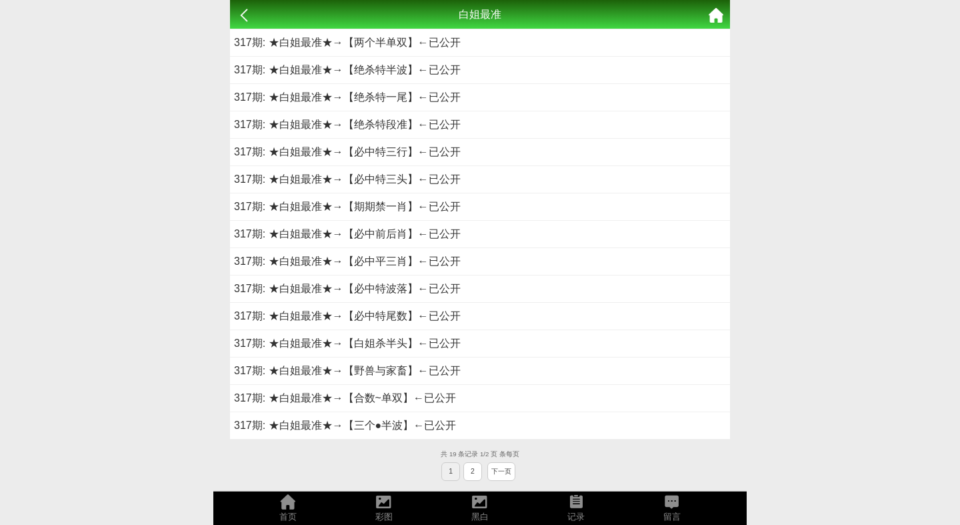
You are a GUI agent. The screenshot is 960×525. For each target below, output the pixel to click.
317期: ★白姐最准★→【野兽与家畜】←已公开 (347, 370)
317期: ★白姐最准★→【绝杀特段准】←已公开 (347, 124)
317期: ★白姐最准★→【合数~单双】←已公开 (345, 398)
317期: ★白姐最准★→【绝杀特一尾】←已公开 (347, 97)
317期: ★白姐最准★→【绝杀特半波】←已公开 (347, 69)
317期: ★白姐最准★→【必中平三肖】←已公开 (347, 261)
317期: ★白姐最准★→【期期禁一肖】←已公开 (347, 206)
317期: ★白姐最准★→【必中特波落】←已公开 (347, 288)
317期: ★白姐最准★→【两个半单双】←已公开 (347, 42)
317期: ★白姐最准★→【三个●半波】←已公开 (345, 425)
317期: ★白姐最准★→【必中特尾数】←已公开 (347, 316)
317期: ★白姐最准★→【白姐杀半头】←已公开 (347, 343)
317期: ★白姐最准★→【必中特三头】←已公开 (347, 179)
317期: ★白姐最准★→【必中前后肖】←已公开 (347, 233)
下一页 (501, 471)
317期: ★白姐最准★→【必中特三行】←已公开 (347, 151)
